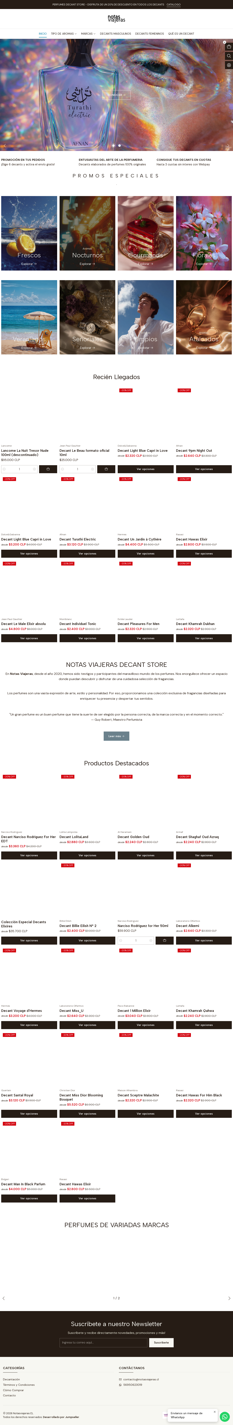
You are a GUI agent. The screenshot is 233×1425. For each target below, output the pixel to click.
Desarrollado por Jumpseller (61, 1417)
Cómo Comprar (13, 1390)
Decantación (11, 1379)
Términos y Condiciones (19, 1385)
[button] (113, 145)
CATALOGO (174, 4)
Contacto (9, 1395)
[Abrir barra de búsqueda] (229, 56)
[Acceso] (229, 65)
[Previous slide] (5, 145)
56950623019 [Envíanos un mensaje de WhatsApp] (130, 1385)
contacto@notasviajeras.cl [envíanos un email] (139, 1379)
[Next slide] (228, 145)
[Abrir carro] (229, 47)
